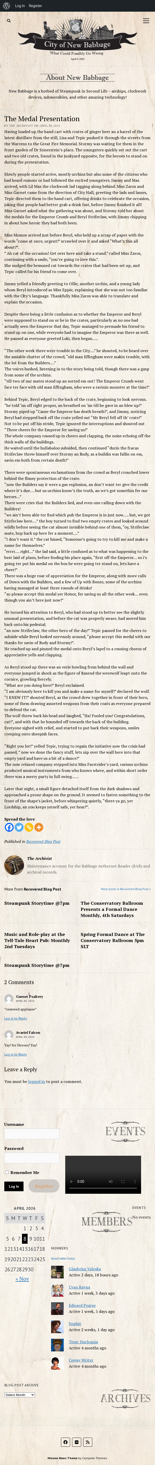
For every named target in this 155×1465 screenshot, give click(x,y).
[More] (38, 827)
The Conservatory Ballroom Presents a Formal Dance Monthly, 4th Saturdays (112, 909)
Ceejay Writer (81, 1360)
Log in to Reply (15, 1018)
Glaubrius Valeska (85, 1269)
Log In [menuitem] (20, 6)
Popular (71, 1258)
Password (14, 1148)
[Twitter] (19, 827)
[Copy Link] (29, 827)
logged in (36, 1081)
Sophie (75, 1323)
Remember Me (22, 1172)
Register (44, 1186)
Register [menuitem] (35, 6)
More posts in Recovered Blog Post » (126, 889)
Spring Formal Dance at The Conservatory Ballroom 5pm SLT (113, 940)
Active (62, 1258)
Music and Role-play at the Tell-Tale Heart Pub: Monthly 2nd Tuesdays (37, 940)
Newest (54, 1258)
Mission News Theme (62, 1458)
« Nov (22, 1278)
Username (14, 1124)
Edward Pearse (82, 1305)
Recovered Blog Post (43, 841)
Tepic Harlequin (83, 1342)
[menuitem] (6, 6)
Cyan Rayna (79, 1287)
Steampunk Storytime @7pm (37, 903)
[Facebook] (9, 827)
